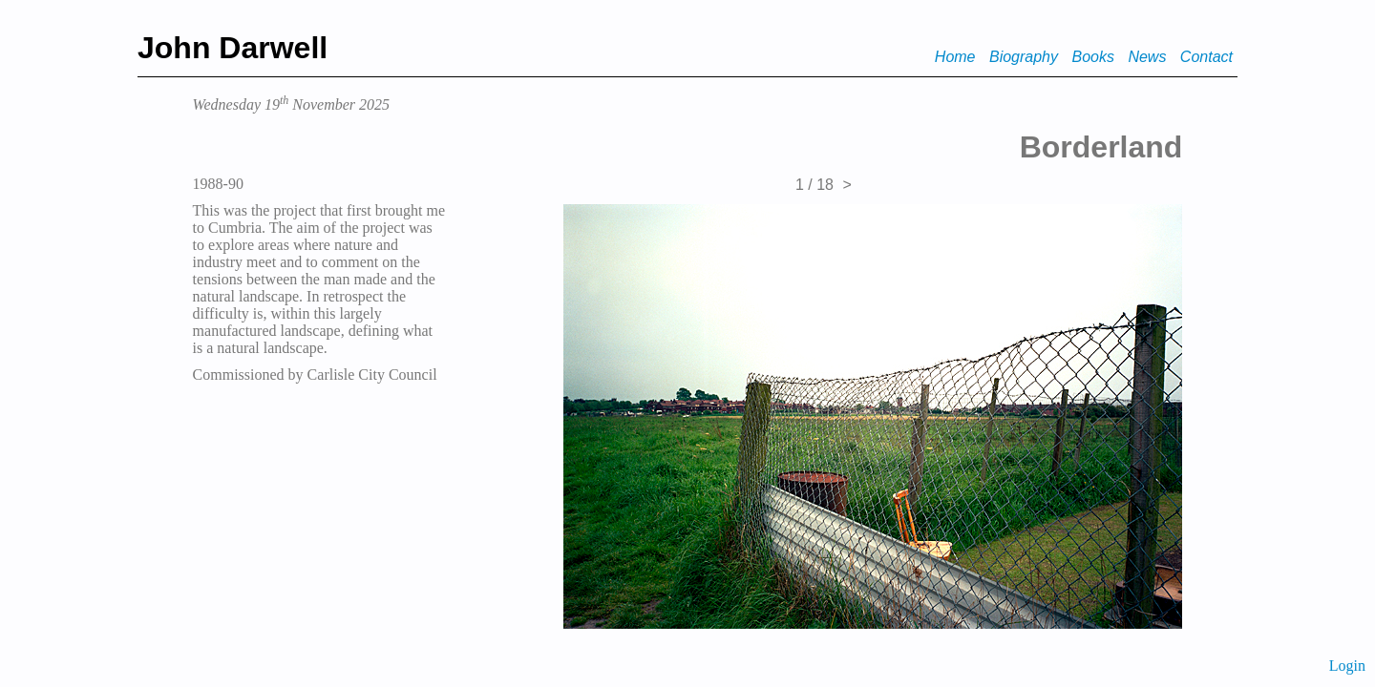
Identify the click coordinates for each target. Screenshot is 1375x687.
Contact (1206, 57)
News (1147, 57)
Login (1347, 665)
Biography (1023, 57)
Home (955, 57)
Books (1092, 57)
